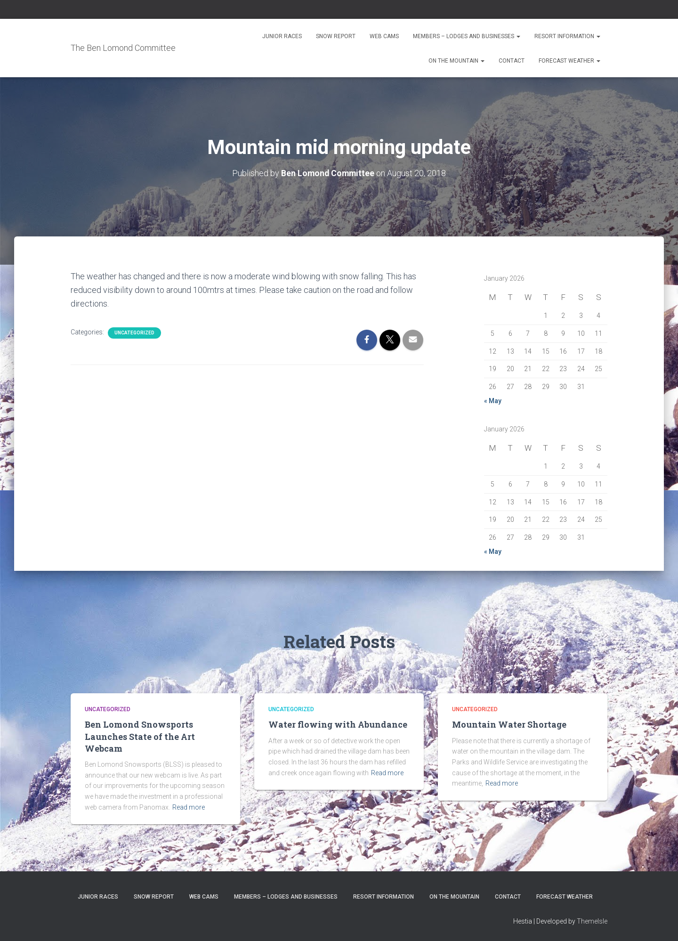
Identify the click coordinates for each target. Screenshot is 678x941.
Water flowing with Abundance (337, 724)
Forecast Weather (569, 60)
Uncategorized (134, 332)
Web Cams (384, 36)
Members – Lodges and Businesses (466, 36)
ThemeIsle (592, 921)
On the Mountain (456, 60)
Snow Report (335, 36)
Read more (188, 807)
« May (492, 400)
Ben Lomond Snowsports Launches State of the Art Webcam (140, 736)
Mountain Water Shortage (509, 724)
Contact (512, 60)
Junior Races (282, 36)
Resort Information (567, 36)
